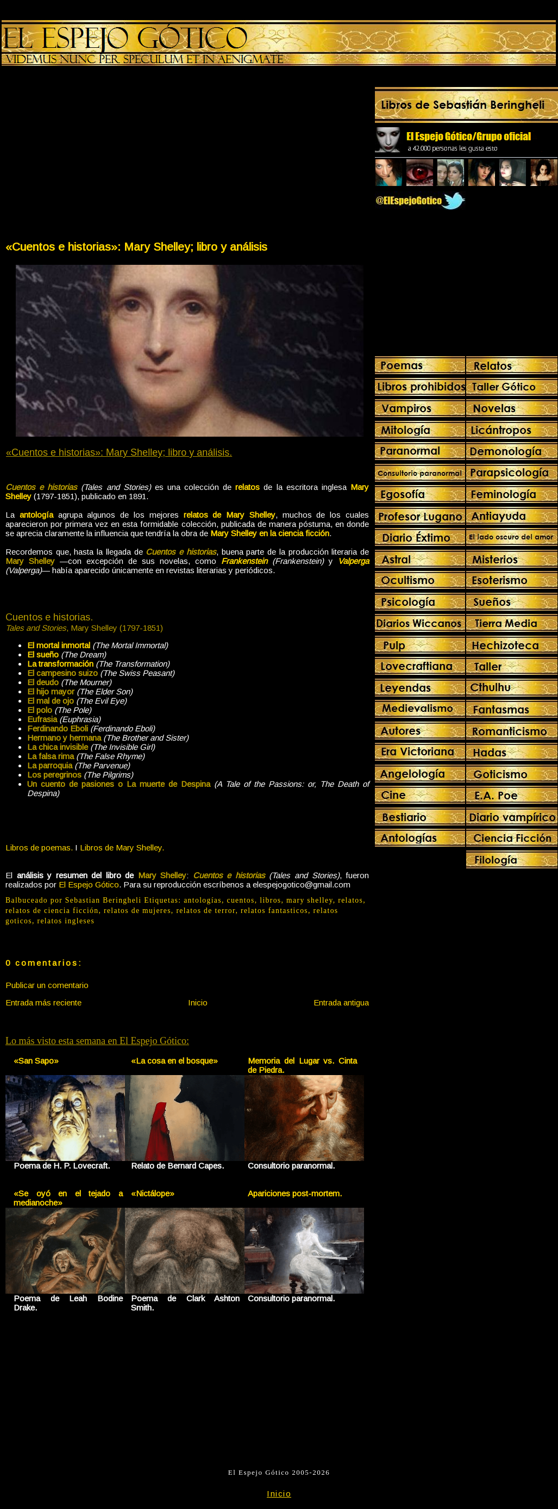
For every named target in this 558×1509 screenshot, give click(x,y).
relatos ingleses (66, 921)
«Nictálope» (152, 1193)
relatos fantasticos (274, 910)
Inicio (198, 1002)
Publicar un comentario (47, 985)
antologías (203, 900)
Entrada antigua (341, 1002)
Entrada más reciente (43, 1002)
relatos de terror (205, 910)
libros (270, 900)
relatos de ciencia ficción (51, 910)
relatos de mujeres (137, 910)
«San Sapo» (36, 1060)
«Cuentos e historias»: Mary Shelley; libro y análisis (136, 246)
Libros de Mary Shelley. (122, 847)
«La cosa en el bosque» (174, 1060)
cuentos (240, 900)
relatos (350, 900)
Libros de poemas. (39, 847)
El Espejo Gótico (89, 884)
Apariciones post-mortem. (295, 1193)
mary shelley (309, 900)
